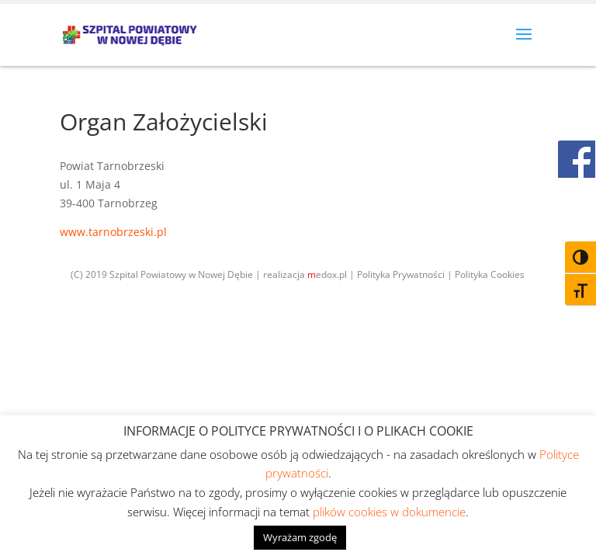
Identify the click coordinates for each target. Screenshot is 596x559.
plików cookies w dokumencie (389, 511)
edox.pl (327, 274)
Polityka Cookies (490, 274)
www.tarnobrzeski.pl (113, 231)
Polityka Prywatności (401, 274)
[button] (523, 44)
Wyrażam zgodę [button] (300, 537)
